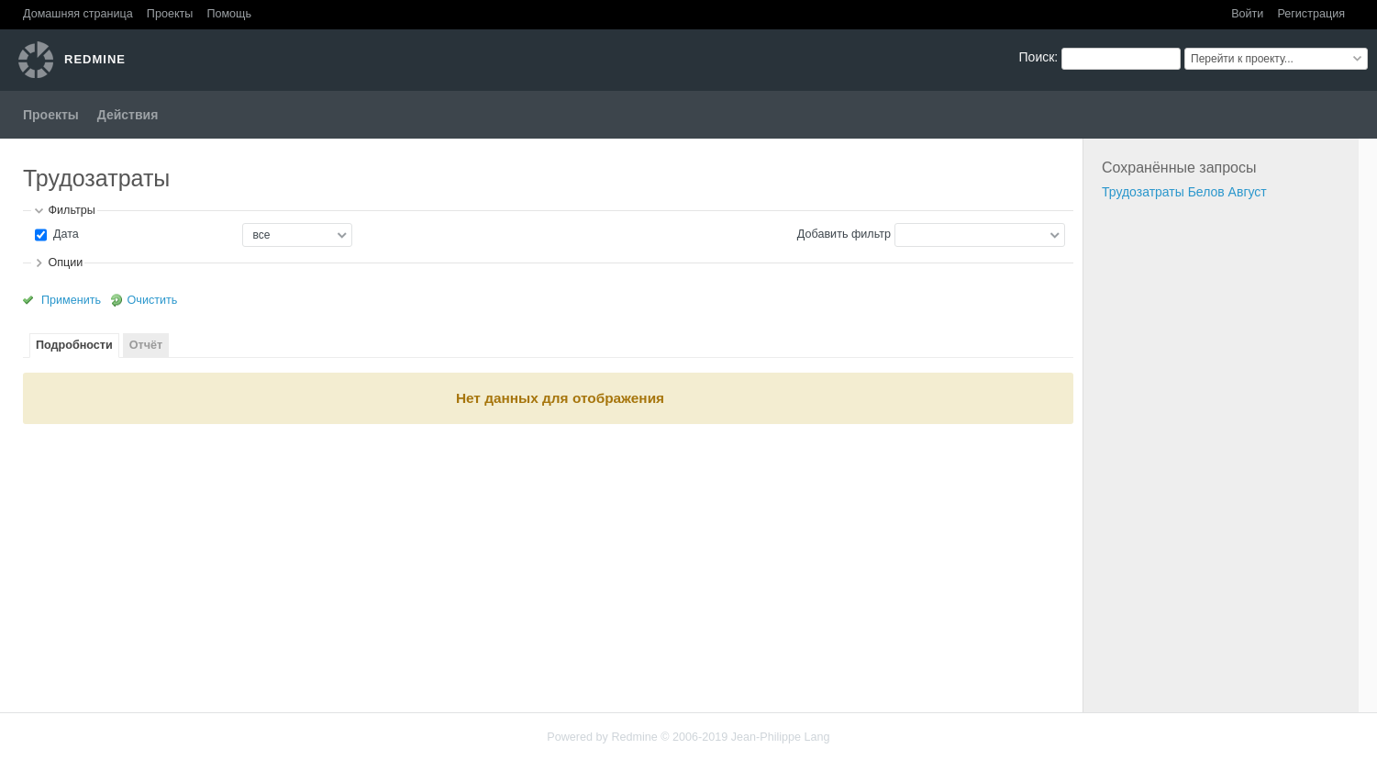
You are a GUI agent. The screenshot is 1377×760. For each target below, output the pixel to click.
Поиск (1037, 57)
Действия (128, 114)
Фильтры (71, 210)
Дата (64, 234)
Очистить (153, 300)
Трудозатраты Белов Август (1184, 191)
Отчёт (145, 345)
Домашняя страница (78, 13)
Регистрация (1311, 13)
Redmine (634, 737)
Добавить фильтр (844, 234)
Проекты (170, 13)
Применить (71, 300)
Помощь (228, 13)
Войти (1247, 13)
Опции (65, 262)
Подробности (74, 345)
